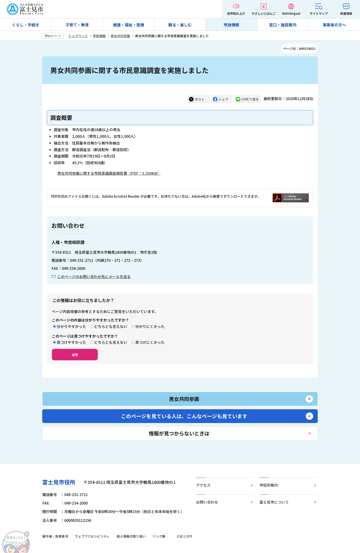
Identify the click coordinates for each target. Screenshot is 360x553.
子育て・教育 (77, 25)
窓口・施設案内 (282, 25)
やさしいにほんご (264, 13)
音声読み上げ (236, 13)
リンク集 (158, 536)
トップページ (78, 36)
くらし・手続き (25, 25)
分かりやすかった (71, 326)
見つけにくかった (150, 342)
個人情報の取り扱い (131, 536)
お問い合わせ (207, 502)
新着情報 (346, 13)
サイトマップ (319, 13)
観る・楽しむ (180, 25)
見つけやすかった (71, 342)
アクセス (203, 485)
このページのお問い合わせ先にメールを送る (94, 276)
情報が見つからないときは (179, 433)
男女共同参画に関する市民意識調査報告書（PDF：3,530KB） (109, 173)
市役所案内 (268, 485)
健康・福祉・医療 (128, 25)
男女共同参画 (120, 36)
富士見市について (274, 502)
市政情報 (231, 25)
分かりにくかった (150, 326)
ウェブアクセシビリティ (92, 536)
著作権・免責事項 (55, 536)
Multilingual (291, 13)
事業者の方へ (334, 25)
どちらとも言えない (110, 326)
